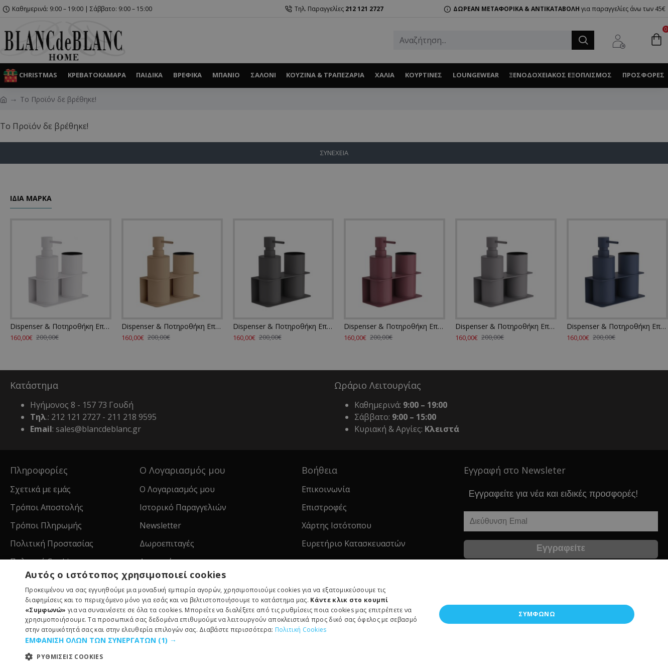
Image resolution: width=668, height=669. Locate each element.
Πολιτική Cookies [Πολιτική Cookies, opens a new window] (301, 629)
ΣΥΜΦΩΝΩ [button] (536, 614)
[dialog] (334, 334)
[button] (224, 640)
